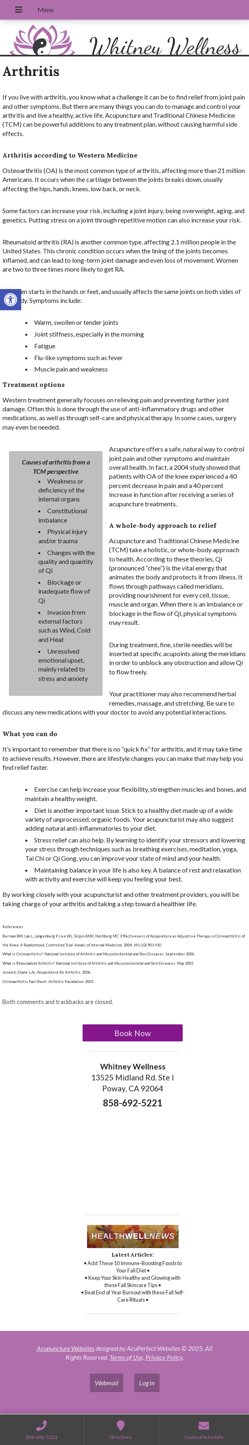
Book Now (132, 1033)
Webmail (106, 1383)
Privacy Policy (164, 1357)
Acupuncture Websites (65, 1348)
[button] (10, 299)
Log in (147, 1383)
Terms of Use (126, 1357)
